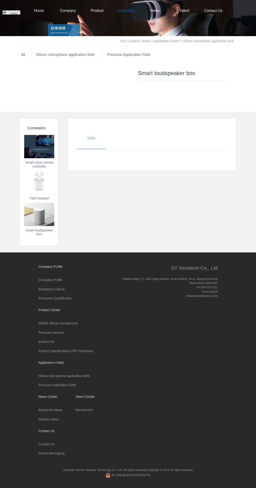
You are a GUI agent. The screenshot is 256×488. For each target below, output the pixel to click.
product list (46, 342)
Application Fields (126, 15)
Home (39, 11)
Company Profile (68, 15)
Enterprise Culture (51, 289)
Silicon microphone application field (66, 55)
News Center (155, 15)
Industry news (48, 419)
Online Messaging (51, 453)
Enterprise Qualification (55, 298)
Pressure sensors (51, 332)
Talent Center (184, 15)
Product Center (97, 15)
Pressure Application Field (128, 55)
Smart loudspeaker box (39, 232)
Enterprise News (50, 410)
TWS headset (39, 198)
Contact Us (213, 11)
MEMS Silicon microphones (58, 323)
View (91, 138)
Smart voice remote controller (39, 164)
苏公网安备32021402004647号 (130, 475)
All (23, 55)
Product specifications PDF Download (65, 351)
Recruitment (84, 410)
